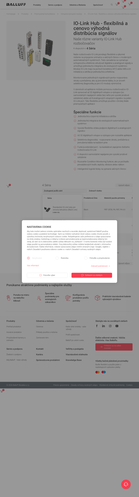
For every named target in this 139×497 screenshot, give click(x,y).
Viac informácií (33, 265)
